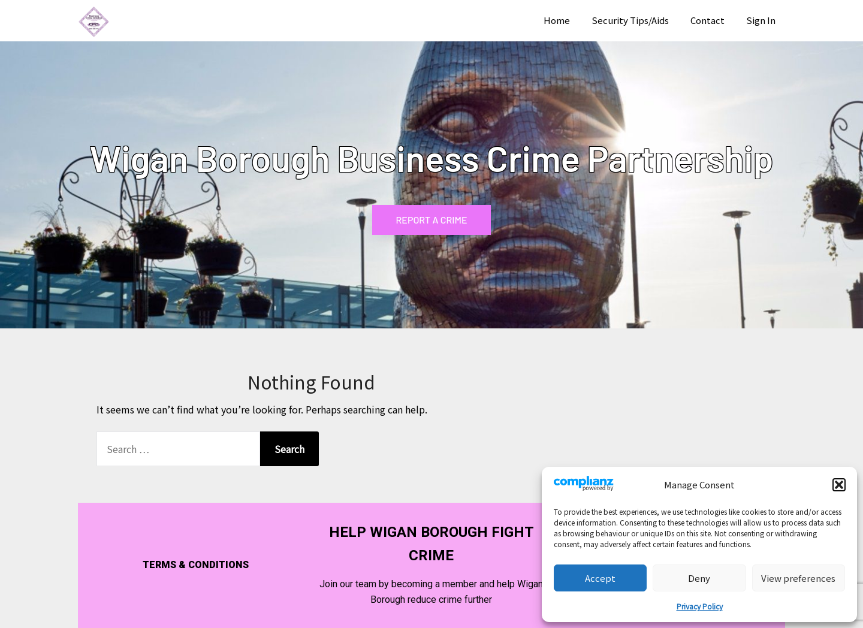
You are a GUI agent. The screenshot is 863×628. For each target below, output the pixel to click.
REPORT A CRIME (431, 219)
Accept (600, 578)
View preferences (798, 578)
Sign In (761, 20)
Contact (707, 20)
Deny (699, 578)
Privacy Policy (700, 606)
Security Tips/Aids (630, 20)
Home (557, 20)
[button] (839, 485)
